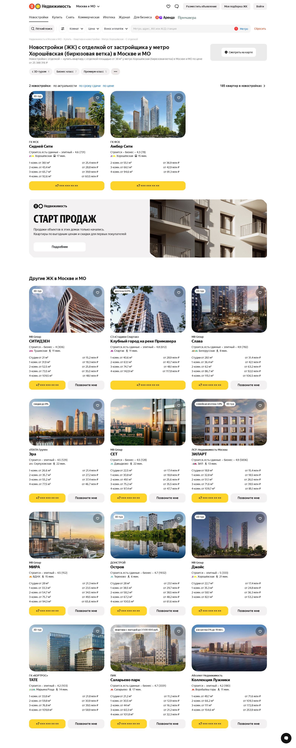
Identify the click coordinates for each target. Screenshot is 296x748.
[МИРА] (66, 535)
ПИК (113, 675)
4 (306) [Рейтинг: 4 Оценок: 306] (59, 347)
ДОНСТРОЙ (118, 562)
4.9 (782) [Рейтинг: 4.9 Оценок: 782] (242, 347)
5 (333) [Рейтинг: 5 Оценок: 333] (224, 572)
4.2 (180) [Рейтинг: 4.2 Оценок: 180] (225, 685)
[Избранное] (168, 6)
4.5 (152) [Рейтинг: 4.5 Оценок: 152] (62, 572)
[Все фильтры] (62, 28)
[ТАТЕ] (66, 648)
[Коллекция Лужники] (229, 648)
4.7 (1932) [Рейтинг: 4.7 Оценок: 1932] (160, 572)
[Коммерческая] (88, 17)
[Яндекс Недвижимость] (53, 6)
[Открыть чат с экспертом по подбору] (286, 738)
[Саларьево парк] (148, 648)
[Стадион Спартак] (186, 17)
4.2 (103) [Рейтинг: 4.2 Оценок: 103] (62, 685)
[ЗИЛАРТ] (229, 422)
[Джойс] (229, 535)
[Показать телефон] (66, 185)
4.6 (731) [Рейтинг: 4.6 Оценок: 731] (80, 152)
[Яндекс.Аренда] (164, 17)
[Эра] (66, 422)
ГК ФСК (34, 141)
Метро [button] (244, 28)
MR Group (35, 336)
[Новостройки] (39, 17)
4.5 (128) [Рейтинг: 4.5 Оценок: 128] (142, 459)
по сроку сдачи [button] (90, 86)
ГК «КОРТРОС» (38, 675)
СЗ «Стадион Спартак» (124, 336)
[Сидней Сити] (66, 114)
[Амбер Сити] (148, 114)
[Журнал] (124, 17)
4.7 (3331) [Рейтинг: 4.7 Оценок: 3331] (160, 685)
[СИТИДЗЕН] (66, 309)
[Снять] (70, 17)
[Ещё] (115, 71)
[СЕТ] (148, 422)
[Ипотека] (109, 17)
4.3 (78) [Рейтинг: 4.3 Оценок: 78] (141, 152)
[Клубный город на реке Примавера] (148, 309)
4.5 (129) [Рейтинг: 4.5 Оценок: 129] (62, 459)
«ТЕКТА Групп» (38, 449)
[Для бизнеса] (142, 17)
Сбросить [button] (260, 28)
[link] (260, 6)
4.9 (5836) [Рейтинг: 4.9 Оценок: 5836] (242, 459)
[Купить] (57, 17)
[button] (176, 6)
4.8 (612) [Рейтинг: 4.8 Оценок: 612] (161, 347)
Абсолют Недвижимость (207, 675)
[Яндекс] (32, 6)
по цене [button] (108, 86)
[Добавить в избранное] (97, 97)
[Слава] (229, 309)
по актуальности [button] (65, 86)
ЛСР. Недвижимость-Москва (209, 449)
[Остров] (148, 535)
